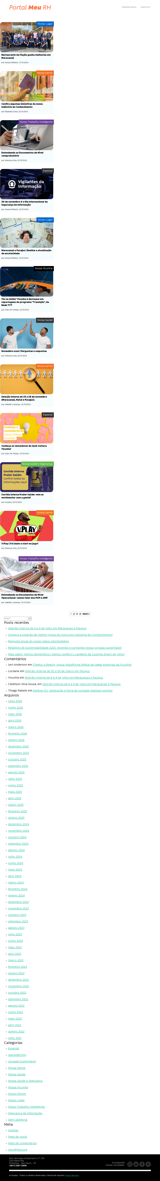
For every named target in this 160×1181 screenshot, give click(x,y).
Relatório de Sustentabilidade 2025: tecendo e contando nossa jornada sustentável (65, 648)
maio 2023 (15, 947)
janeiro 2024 (16, 895)
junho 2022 (15, 1012)
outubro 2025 (17, 759)
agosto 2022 (16, 1006)
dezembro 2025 (18, 746)
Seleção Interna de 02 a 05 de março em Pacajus (57, 671)
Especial (13, 1048)
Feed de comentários (22, 1143)
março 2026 (15, 727)
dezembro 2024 (18, 824)
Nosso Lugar (16, 1100)
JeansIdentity (17, 1055)
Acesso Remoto (72, 1176)
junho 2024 (15, 863)
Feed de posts (17, 1137)
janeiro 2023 (16, 973)
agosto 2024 (16, 850)
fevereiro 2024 (17, 889)
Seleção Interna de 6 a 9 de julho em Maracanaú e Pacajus (47, 628)
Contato (145, 7)
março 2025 (15, 805)
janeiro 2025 (16, 818)
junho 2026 (15, 707)
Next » (86, 614)
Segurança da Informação (25, 1113)
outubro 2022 (17, 993)
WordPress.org (17, 1150)
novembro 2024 (18, 831)
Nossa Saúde (16, 1074)
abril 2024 (14, 876)
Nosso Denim (17, 1094)
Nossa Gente (16, 1068)
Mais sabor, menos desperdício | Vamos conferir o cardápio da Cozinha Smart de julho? (66, 654)
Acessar (13, 1130)
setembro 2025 (18, 766)
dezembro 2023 (18, 902)
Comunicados (129, 7)
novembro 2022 (18, 986)
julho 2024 (15, 857)
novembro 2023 (18, 908)
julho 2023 (15, 934)
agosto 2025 (16, 772)
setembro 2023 (18, 921)
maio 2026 (15, 714)
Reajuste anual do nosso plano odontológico (38, 641)
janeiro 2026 (16, 740)
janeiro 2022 (16, 1031)
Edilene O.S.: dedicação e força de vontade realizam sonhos (73, 690)
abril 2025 (14, 798)
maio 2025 (15, 792)
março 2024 (16, 882)
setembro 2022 (18, 999)
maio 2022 (15, 1018)
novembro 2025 (18, 753)
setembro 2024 (18, 844)
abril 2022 (14, 1025)
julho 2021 (14, 1038)
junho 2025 (15, 785)
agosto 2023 (16, 928)
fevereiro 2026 (17, 733)
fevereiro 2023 (17, 967)
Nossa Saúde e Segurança (25, 1081)
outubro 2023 (17, 915)
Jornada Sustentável (22, 1061)
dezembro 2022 (18, 980)
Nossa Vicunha (18, 1087)
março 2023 (15, 960)
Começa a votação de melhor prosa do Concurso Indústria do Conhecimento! (60, 635)
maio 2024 (15, 869)
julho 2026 (15, 701)
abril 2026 (14, 720)
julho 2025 (15, 779)
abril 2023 (14, 954)
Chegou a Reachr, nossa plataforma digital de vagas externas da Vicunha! (82, 665)
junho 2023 (15, 941)
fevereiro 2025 (17, 811)
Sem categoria (17, 1120)
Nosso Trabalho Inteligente (26, 1107)
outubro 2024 (17, 837)
